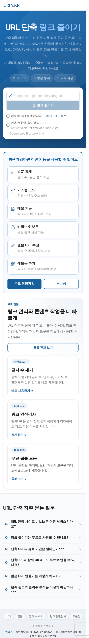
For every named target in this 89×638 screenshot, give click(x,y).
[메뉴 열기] (80, 5)
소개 (8, 616)
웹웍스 (8, 632)
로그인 (61, 284)
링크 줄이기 (43, 105)
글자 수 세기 (36, 616)
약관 (49, 116)
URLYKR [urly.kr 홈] (11, 5)
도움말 (76, 616)
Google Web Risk (20, 133)
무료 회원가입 (24, 283)
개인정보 (61, 116)
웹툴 (20, 616)
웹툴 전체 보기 (43, 347)
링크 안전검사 (58, 616)
